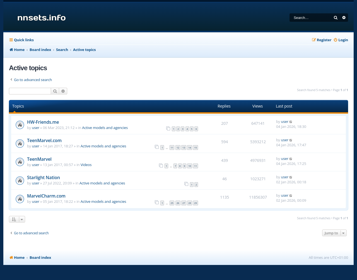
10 (189, 166)
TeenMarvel (39, 159)
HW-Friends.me (43, 122)
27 (183, 203)
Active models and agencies (105, 127)
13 (183, 147)
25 (172, 203)
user (35, 127)
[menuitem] (340, 40)
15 (195, 147)
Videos (86, 164)
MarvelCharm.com (46, 196)
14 (189, 147)
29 (195, 203)
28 (189, 203)
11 (172, 147)
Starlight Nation (43, 177)
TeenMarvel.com (44, 140)
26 (178, 203)
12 (178, 147)
